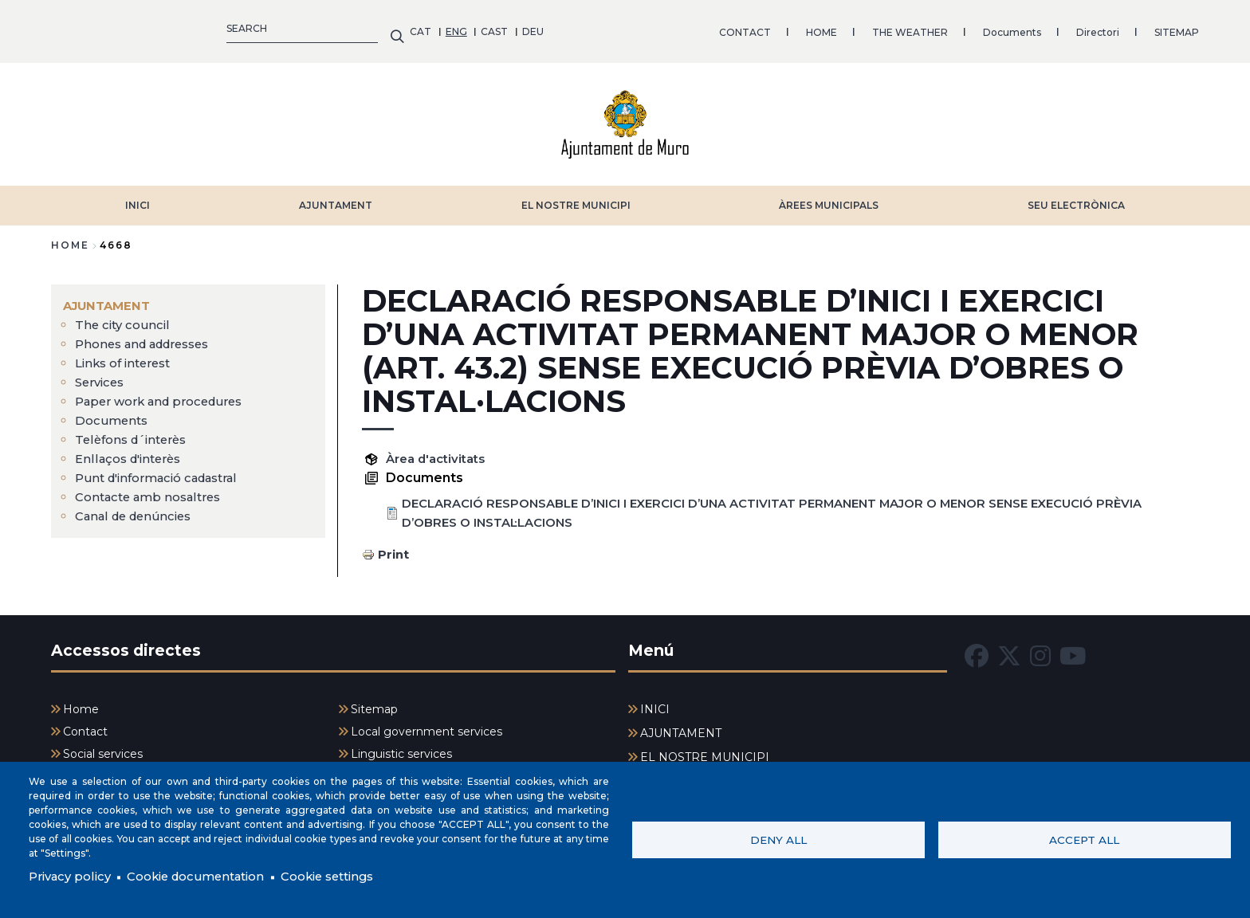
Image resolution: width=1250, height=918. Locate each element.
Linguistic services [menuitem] (401, 746)
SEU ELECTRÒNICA (1076, 197)
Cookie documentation (208, 876)
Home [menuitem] (81, 701)
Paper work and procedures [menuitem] (165, 393)
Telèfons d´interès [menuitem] (135, 431)
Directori (739, 27)
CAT (62, 27)
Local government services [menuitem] (426, 723)
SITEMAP (818, 27)
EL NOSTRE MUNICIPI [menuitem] (704, 749)
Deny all (778, 838)
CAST (135, 27)
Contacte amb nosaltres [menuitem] (154, 488)
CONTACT (386, 27)
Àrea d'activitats (440, 450)
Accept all (1084, 838)
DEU (174, 27)
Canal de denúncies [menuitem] (138, 508)
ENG (97, 27)
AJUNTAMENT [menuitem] (109, 297)
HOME (462, 27)
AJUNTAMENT (335, 197)
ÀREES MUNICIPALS (829, 197)
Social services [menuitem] (103, 746)
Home (70, 237)
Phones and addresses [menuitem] (149, 335)
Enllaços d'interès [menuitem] (132, 450)
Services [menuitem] (101, 374)
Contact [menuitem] (85, 723)
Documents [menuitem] (113, 412)
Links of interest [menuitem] (127, 355)
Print (394, 546)
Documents (653, 27)
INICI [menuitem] (655, 701)
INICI (137, 197)
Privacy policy (73, 876)
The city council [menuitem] (124, 316)
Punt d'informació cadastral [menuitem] (164, 469)
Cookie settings (352, 876)
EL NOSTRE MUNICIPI (576, 197)
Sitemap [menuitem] (374, 701)
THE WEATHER (551, 27)
